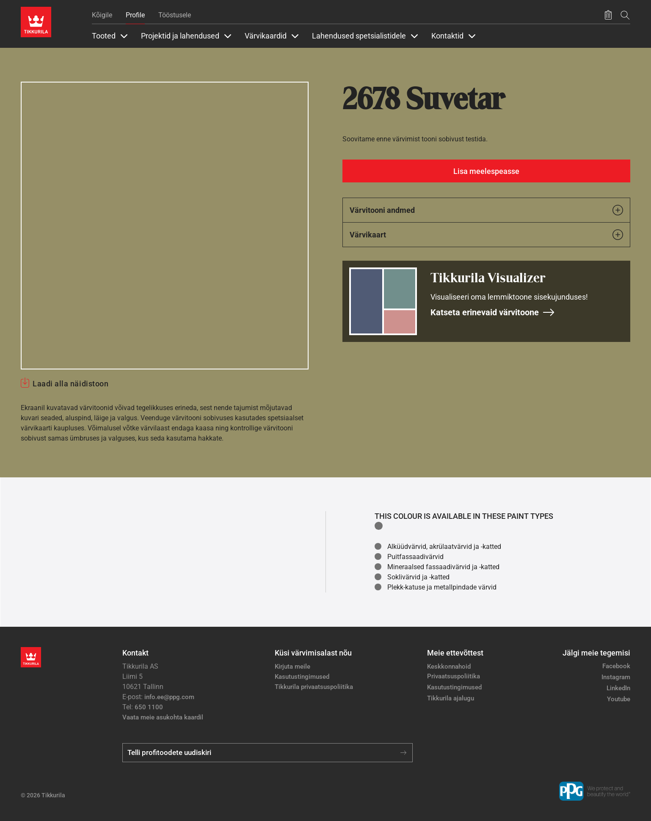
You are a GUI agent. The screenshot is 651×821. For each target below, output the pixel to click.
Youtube (618, 699)
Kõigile (102, 15)
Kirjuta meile (292, 666)
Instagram (615, 677)
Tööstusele (174, 15)
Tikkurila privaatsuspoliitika (314, 687)
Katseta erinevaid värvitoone (492, 312)
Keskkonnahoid (449, 666)
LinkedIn (618, 688)
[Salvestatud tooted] (608, 15)
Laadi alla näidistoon (70, 383)
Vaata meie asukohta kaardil (162, 717)
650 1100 (149, 707)
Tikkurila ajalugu (450, 698)
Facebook (616, 666)
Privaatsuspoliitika (453, 676)
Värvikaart (486, 234)
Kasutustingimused (302, 676)
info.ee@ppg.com (169, 697)
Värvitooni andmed (486, 210)
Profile (135, 15)
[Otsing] (625, 15)
